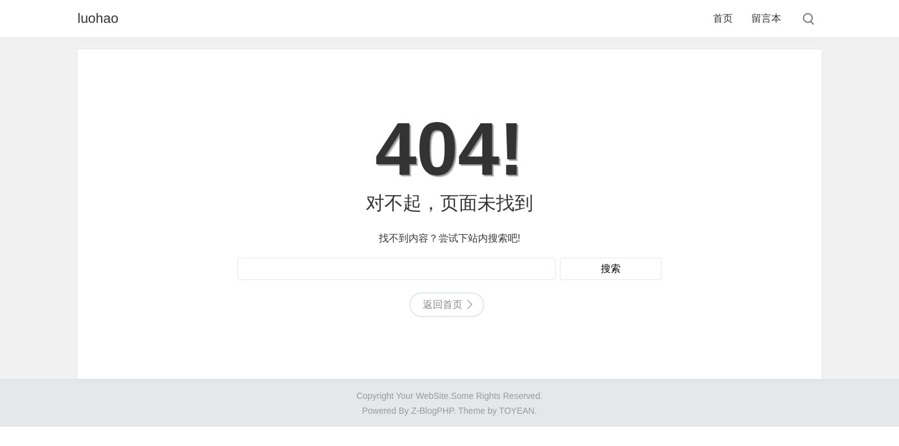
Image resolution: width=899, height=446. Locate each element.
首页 (723, 18)
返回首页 (443, 304)
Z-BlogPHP (432, 411)
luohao (98, 18)
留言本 (766, 18)
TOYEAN (516, 411)
